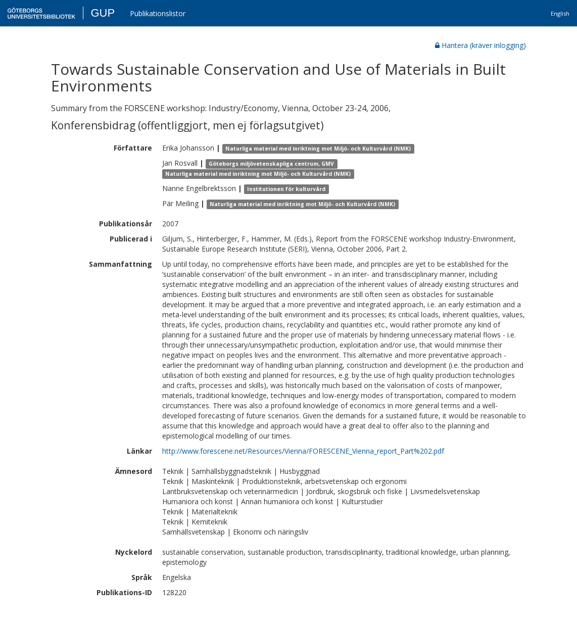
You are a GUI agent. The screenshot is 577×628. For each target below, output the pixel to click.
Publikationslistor (157, 13)
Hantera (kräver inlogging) (480, 45)
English (560, 13)
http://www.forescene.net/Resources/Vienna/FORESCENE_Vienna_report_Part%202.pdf (303, 451)
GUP (102, 13)
